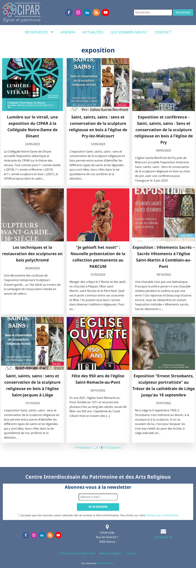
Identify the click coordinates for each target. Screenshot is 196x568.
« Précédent (83, 448)
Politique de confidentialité (77, 553)
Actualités (92, 32)
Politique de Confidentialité (162, 515)
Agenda (68, 32)
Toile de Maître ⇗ (106, 563)
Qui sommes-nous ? (128, 32)
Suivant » (115, 448)
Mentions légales (110, 553)
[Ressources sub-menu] (53, 32)
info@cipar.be (163, 537)
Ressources (36, 32)
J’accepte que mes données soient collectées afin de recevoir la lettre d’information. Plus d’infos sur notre (98, 515)
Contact (163, 32)
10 (107, 448)
